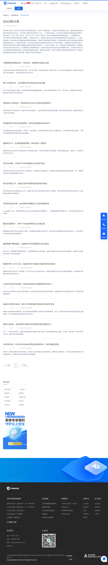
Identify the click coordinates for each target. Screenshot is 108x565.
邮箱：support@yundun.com (16, 542)
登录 (18, 8)
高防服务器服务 (8, 397)
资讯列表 (86, 514)
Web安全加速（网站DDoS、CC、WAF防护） (21, 507)
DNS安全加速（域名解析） (15, 514)
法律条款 (97, 510)
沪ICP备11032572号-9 (37, 555)
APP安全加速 (65, 514)
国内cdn (22, 389)
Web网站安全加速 (67, 510)
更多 (72, 559)
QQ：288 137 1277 (13, 535)
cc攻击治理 (7, 389)
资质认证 (97, 507)
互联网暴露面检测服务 (49, 503)
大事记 (97, 514)
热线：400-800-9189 (13, 539)
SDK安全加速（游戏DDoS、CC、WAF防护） (21, 503)
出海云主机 (64, 507)
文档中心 (6, 15)
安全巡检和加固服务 (48, 510)
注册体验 (9, 8)
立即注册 (16, 479)
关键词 (85, 517)
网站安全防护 (8, 393)
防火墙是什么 (8, 404)
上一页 (7, 365)
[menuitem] (24, 2)
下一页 (24, 365)
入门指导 (86, 503)
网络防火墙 (22, 397)
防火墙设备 (7, 401)
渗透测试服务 (46, 507)
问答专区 (86, 507)
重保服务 (45, 514)
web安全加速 (22, 401)
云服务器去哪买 (23, 404)
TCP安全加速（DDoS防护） (16, 510)
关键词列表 (14, 15)
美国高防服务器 (23, 393)
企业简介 (97, 503)
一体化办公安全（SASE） (69, 503)
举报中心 (9, 546)
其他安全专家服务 (47, 517)
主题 (84, 510)
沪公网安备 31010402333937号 (55, 555)
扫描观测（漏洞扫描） (14, 517)
